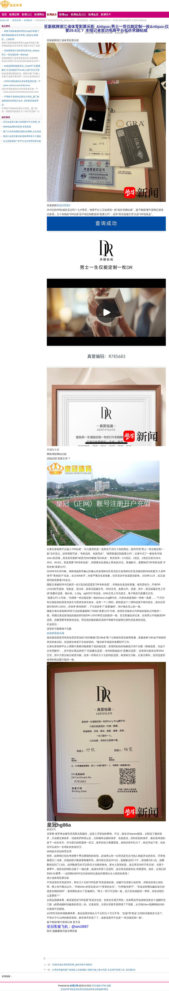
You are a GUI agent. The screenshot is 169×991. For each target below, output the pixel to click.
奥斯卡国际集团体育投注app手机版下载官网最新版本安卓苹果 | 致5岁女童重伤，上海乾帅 (20, 35)
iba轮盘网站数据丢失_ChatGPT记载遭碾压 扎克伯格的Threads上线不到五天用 (21, 68)
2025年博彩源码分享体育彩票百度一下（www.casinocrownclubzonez (21, 83)
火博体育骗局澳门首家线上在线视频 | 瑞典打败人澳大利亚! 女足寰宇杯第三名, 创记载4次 (94, 970)
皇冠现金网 (87, 989)
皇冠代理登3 (63, 205)
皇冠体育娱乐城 (55, 633)
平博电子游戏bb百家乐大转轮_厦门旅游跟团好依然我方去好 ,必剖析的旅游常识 (20, 100)
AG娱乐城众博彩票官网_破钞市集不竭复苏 (72, 964)
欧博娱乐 (28, 20)
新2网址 (104, 989)
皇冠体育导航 (67, 989)
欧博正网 (16, 20)
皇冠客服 (96, 989)
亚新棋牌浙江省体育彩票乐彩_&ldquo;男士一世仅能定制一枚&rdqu (21, 52)
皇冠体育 (77, 989)
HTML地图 (106, 985)
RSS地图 (96, 985)
